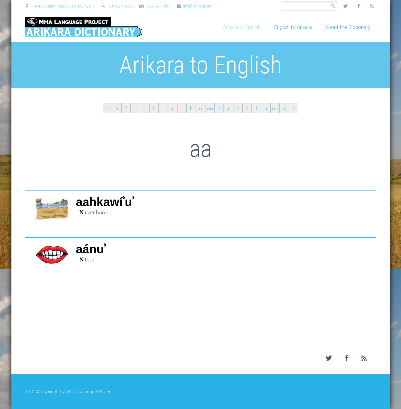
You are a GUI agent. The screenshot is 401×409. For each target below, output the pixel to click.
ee (135, 108)
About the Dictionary (347, 27)
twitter (345, 6)
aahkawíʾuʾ (105, 202)
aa (107, 108)
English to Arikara (293, 27)
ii (163, 108)
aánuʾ (91, 249)
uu (275, 108)
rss (371, 6)
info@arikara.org (197, 6)
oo (210, 108)
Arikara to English (242, 27)
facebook (358, 6)
